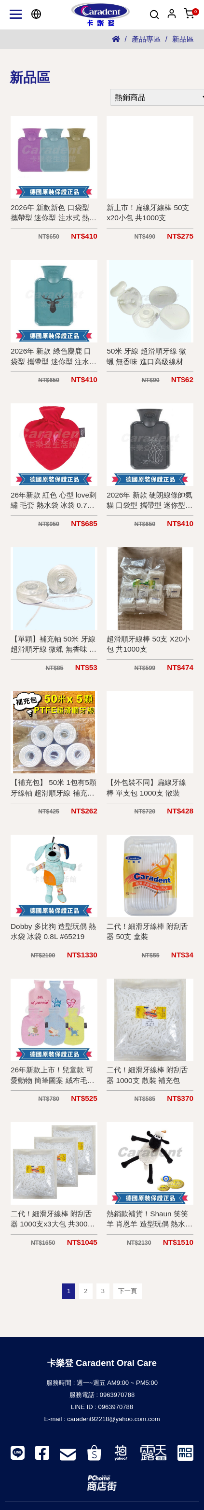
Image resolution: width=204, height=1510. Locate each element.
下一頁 (127, 1291)
